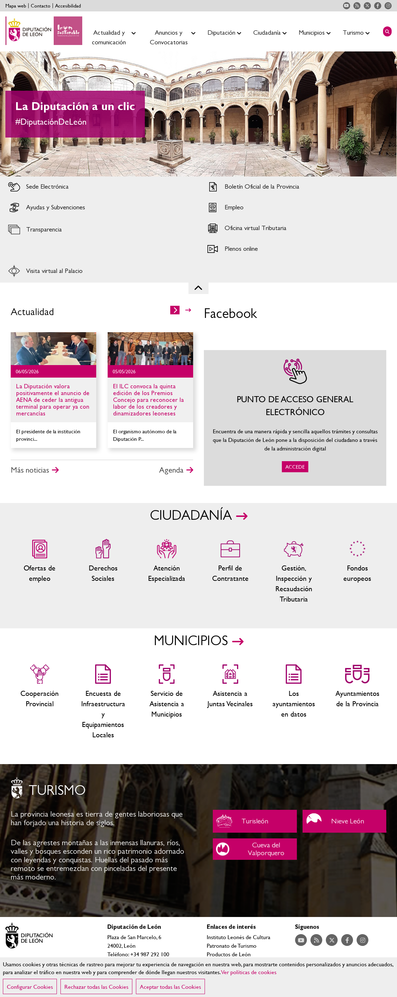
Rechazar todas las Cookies (96, 986)
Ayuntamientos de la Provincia (357, 702)
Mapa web (15, 5)
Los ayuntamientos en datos (294, 702)
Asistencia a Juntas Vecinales (230, 702)
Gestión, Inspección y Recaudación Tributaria (294, 571)
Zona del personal (230, 571)
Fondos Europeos (357, 571)
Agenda (171, 470)
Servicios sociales (103, 571)
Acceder (99, 186)
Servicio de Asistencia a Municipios (167, 702)
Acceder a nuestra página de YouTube (346, 5)
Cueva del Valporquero (255, 849)
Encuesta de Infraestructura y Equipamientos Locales (103, 702)
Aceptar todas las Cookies (170, 986)
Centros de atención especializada (167, 571)
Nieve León (345, 821)
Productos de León (229, 954)
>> (188, 310)
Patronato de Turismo (231, 945)
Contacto (40, 5)
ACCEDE (295, 418)
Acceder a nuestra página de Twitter (367, 5)
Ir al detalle (53, 348)
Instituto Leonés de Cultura (238, 937)
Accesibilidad (68, 5)
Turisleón (255, 821)
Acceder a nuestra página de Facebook (377, 5)
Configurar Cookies (30, 986)
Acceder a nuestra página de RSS (357, 5)
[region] (198, 977)
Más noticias (30, 470)
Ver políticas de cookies (248, 972)
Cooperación (40, 702)
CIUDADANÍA (191, 516)
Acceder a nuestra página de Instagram (388, 5)
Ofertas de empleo (40, 571)
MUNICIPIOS (191, 641)
